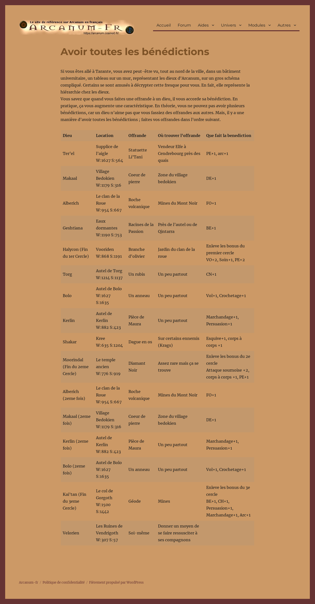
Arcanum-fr (76, 27)
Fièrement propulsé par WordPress (116, 582)
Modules (256, 25)
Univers (228, 25)
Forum (184, 25)
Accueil (164, 25)
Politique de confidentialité (64, 582)
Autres (284, 25)
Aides (203, 25)
